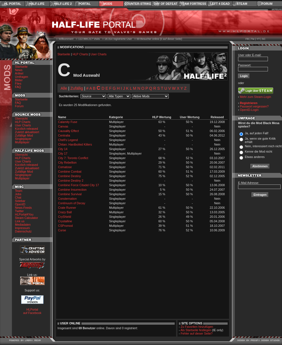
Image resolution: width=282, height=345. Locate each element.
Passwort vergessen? (254, 106)
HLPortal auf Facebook (32, 311)
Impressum (22, 228)
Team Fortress (193, 3)
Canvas (63, 126)
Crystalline (65, 221)
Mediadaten (23, 224)
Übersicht (21, 118)
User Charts (23, 125)
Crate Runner (67, 207)
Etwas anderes (255, 157)
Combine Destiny (69, 176)
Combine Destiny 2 (70, 180)
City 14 (62, 149)
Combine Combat (69, 171)
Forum (266, 3)
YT (258, 39)
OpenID (20, 204)
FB (247, 39)
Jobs (18, 194)
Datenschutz (23, 231)
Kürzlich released (26, 128)
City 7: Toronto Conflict (73, 158)
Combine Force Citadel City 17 (78, 185)
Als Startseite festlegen (196, 330)
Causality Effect (68, 131)
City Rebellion (67, 162)
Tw (252, 39)
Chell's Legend (68, 140)
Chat (18, 197)
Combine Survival (70, 194)
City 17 (62, 153)
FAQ (18, 87)
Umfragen (21, 76)
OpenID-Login (249, 109)
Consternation (67, 198)
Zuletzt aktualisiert (27, 132)
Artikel (19, 73)
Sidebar (20, 201)
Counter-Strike (138, 3)
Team (18, 190)
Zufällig (76, 88)
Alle (64, 88)
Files (18, 83)
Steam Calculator (26, 217)
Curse (62, 230)
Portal (85, 3)
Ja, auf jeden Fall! (256, 133)
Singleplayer (23, 138)
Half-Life (37, 3)
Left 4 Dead (220, 3)
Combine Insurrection (72, 189)
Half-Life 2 (63, 3)
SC (264, 39)
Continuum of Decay (71, 203)
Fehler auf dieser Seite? (196, 333)
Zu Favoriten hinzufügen (197, 326)
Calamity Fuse (67, 122)
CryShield (64, 216)
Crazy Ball (65, 212)
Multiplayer (22, 142)
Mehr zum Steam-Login (255, 96)
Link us (20, 221)
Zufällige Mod (24, 135)
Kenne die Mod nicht (258, 151)
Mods (107, 3)
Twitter (19, 211)
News (19, 70)
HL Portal (12, 3)
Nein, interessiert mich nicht (263, 146)
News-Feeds (23, 207)
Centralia (64, 135)
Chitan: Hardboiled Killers (75, 144)
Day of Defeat (165, 3)
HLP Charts (22, 122)
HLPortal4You (24, 214)
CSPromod (65, 225)
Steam (242, 3)
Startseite (21, 66)
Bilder (19, 80)
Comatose (65, 167)
